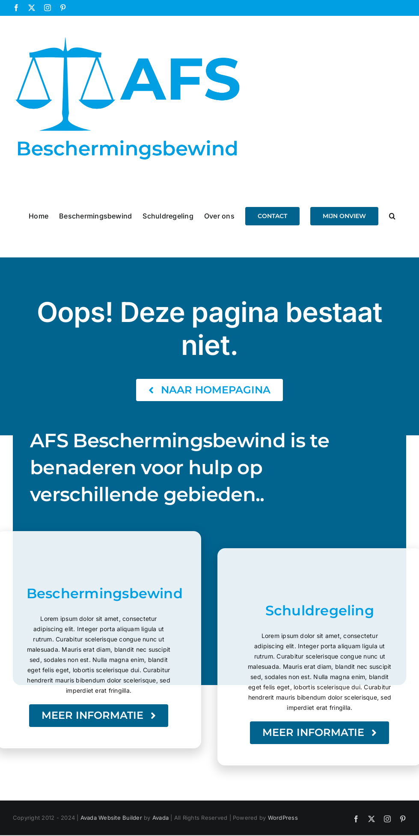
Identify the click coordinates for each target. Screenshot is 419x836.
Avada (160, 817)
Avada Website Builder (111, 817)
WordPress (283, 817)
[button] (392, 215)
